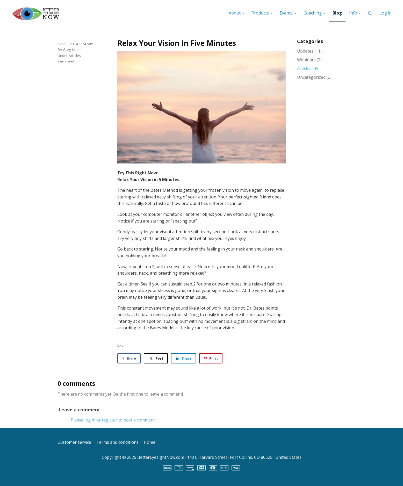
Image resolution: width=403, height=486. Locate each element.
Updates (309, 51)
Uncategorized (314, 77)
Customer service (74, 442)
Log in (385, 13)
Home (149, 442)
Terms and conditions (117, 442)
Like (120, 345)
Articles (75, 55)
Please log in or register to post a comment (113, 420)
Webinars (309, 60)
